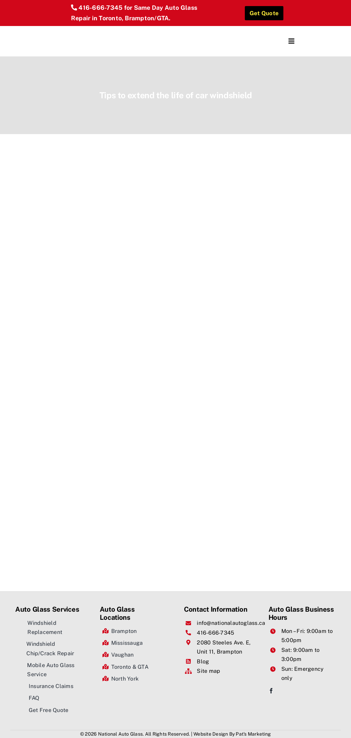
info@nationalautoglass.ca (231, 623)
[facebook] (271, 690)
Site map (208, 671)
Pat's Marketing (253, 734)
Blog (203, 661)
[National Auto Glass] (90, 28)
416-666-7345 (100, 7)
